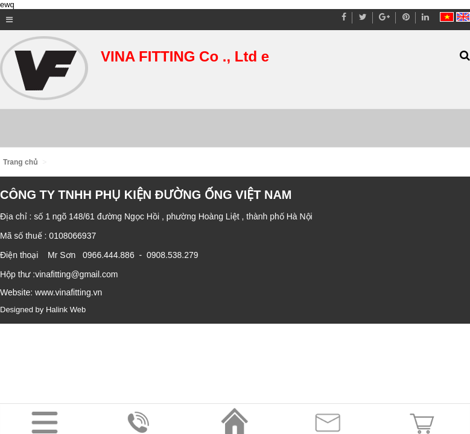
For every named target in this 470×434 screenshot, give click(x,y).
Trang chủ (20, 162)
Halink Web (66, 309)
